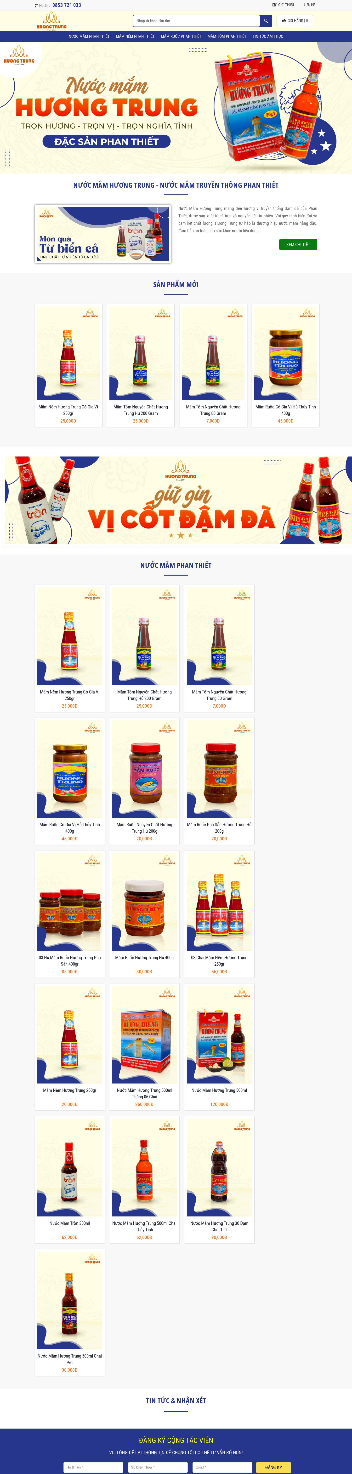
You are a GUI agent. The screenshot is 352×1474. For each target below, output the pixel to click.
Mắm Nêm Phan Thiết (135, 36)
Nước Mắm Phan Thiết (89, 36)
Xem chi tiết (298, 244)
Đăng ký (273, 1184)
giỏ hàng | (295, 20)
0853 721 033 (58, 1419)
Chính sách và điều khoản (150, 1378)
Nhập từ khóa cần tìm (266, 21)
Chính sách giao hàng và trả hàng (156, 1389)
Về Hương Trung (202, 1378)
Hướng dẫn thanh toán (207, 1389)
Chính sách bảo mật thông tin (153, 1400)
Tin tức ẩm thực (268, 36)
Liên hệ (307, 5)
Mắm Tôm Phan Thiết (227, 36)
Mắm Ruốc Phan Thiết (181, 36)
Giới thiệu (283, 5)
